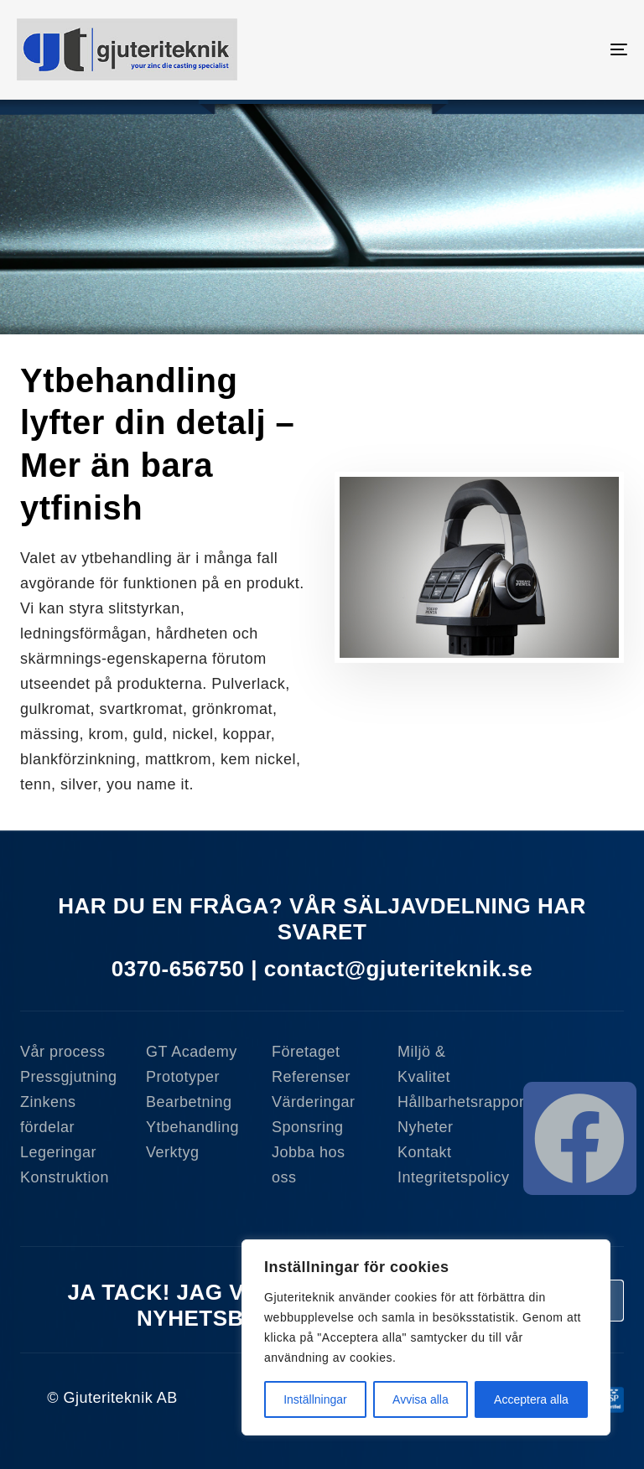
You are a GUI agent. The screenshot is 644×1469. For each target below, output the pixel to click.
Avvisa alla (420, 1399)
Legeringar (58, 1152)
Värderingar (314, 1102)
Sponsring (308, 1127)
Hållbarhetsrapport (447, 1102)
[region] (426, 1337)
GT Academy (191, 1051)
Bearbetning (189, 1102)
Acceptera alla (531, 1399)
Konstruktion (64, 1177)
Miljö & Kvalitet (423, 1064)
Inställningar (315, 1399)
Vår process (63, 1051)
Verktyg (173, 1152)
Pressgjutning (68, 1076)
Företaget (306, 1051)
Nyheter (425, 1127)
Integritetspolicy (447, 1177)
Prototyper (183, 1076)
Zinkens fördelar (48, 1114)
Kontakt (424, 1152)
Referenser (311, 1076)
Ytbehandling (192, 1127)
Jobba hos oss (308, 1165)
